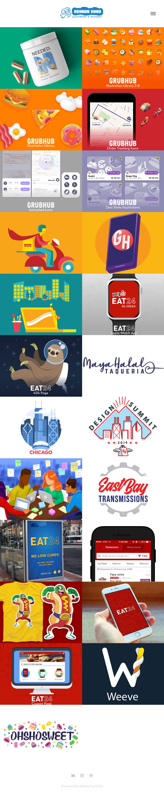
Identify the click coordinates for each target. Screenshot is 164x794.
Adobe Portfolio (91, 786)
